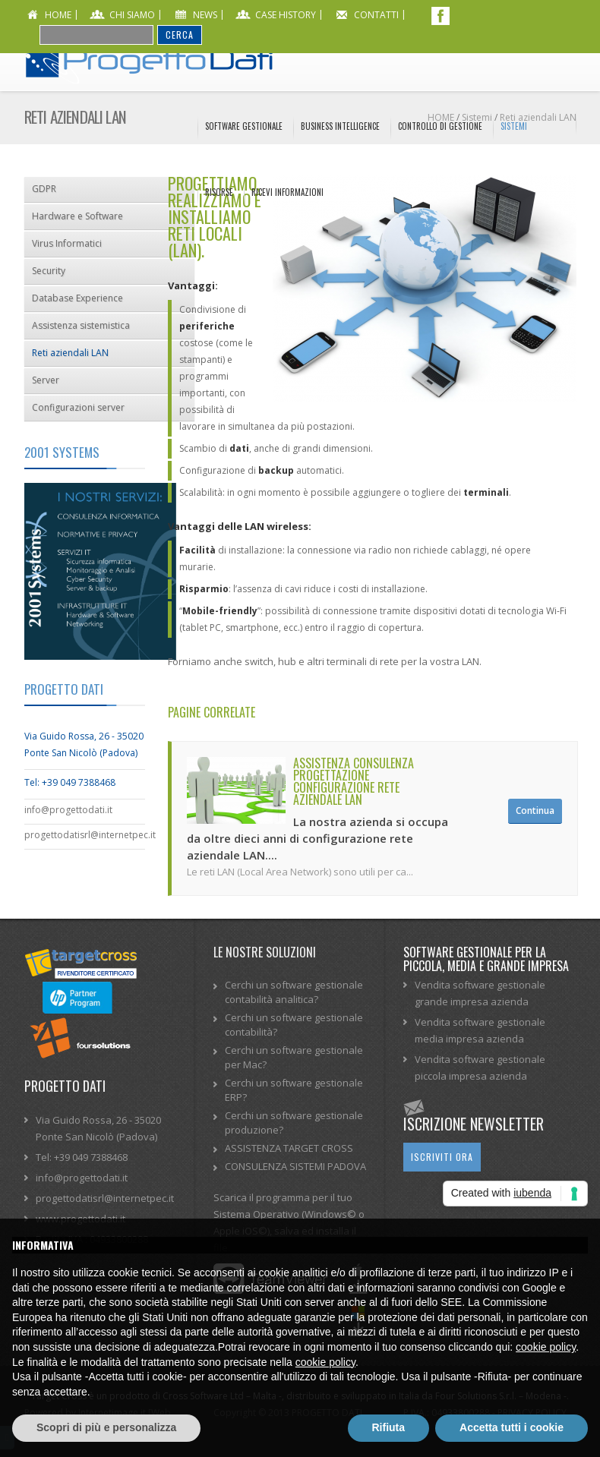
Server (45, 380)
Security (48, 270)
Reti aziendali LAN (70, 352)
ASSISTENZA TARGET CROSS (289, 1148)
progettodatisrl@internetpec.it (85, 835)
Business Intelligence (340, 126)
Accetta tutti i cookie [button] (511, 1427)
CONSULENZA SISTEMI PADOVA (295, 1166)
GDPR (44, 188)
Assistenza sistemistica (81, 325)
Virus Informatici (67, 243)
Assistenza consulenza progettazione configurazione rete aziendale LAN (353, 781)
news (205, 14)
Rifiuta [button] (389, 1427)
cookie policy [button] (546, 1347)
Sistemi (514, 126)
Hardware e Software (77, 216)
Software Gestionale (244, 126)
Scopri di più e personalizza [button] (106, 1427)
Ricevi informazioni (287, 192)
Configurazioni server (78, 407)
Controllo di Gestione (440, 126)
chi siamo (132, 14)
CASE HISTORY (285, 14)
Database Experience (77, 298)
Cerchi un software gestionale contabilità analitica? (294, 992)
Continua (535, 810)
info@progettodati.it (68, 810)
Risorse (219, 192)
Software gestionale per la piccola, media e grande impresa (486, 959)
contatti (376, 14)
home (58, 14)
